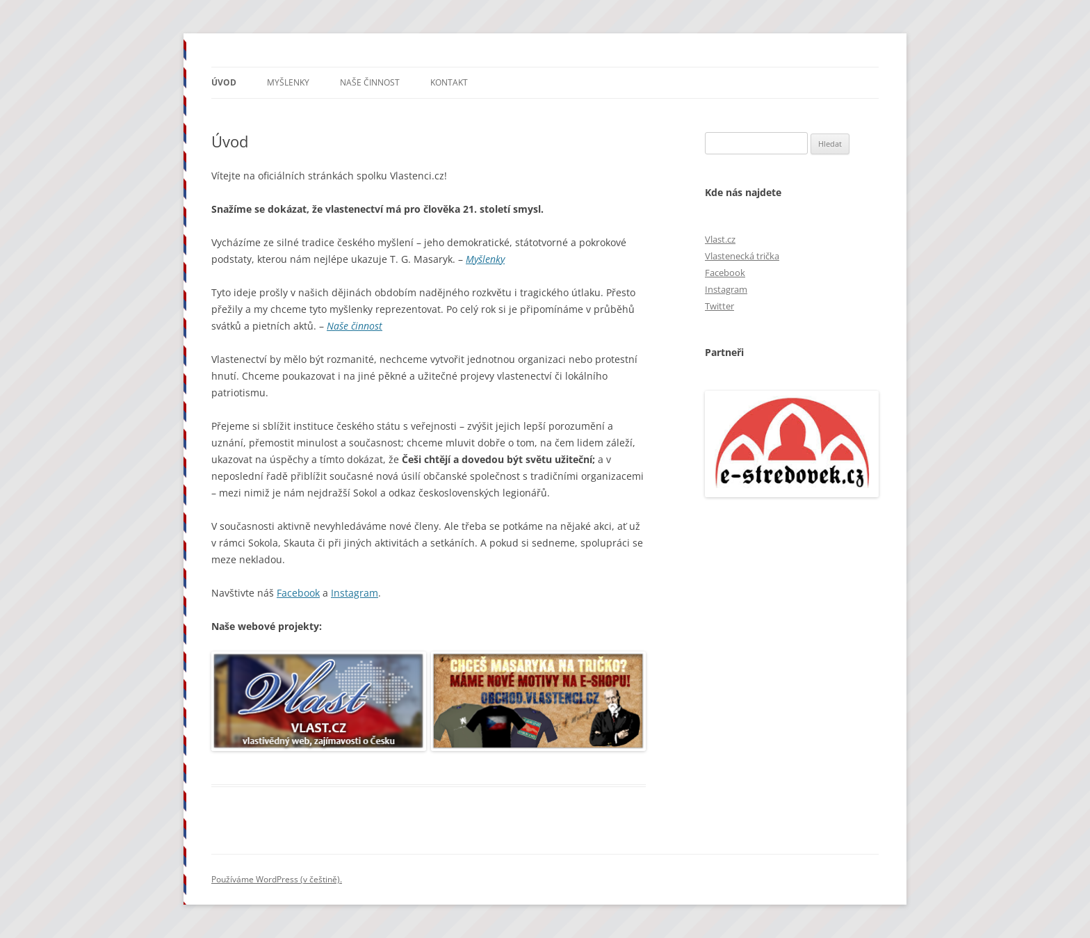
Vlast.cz (720, 239)
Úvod (223, 82)
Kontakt (449, 82)
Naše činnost (370, 82)
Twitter (719, 306)
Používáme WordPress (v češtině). (276, 879)
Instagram (354, 592)
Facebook (298, 592)
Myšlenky (288, 82)
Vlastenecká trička (742, 256)
